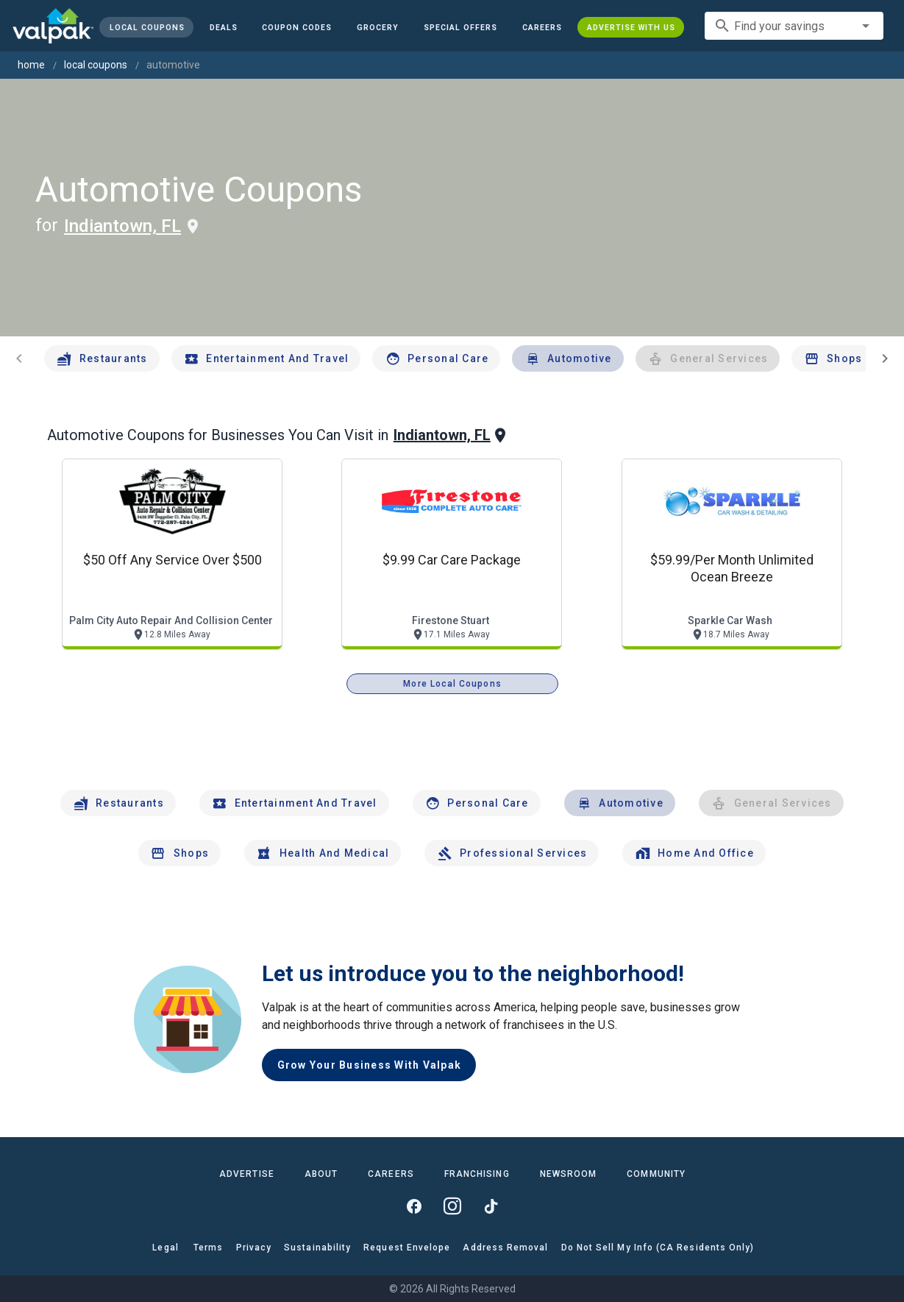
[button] (460, 27)
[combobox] (794, 26)
